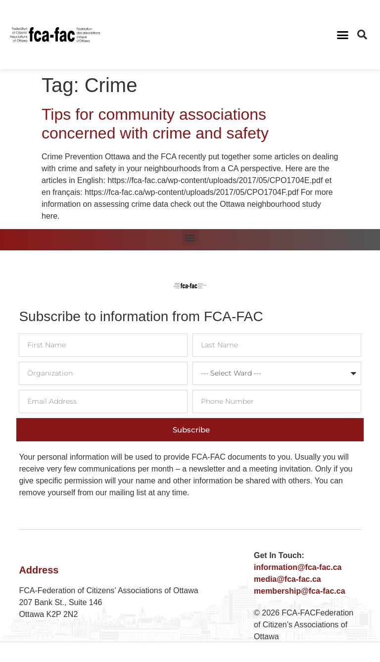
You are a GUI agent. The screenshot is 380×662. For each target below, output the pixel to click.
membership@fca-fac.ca (299, 591)
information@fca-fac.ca (297, 567)
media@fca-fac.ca (287, 579)
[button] (342, 34)
